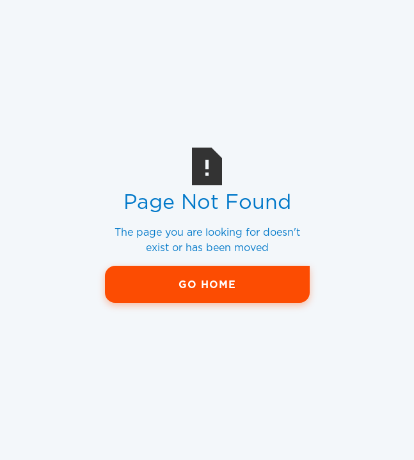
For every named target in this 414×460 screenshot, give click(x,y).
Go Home (207, 285)
